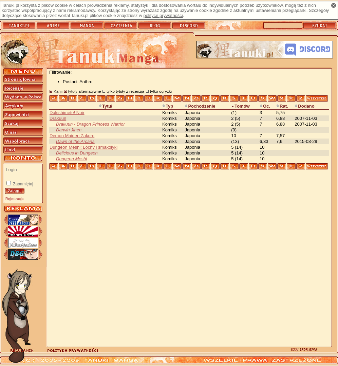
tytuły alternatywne (84, 91)
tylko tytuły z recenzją (125, 91)
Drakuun (58, 118)
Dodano (304, 106)
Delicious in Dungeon (77, 152)
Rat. (282, 106)
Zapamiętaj (22, 184)
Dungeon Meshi (71, 158)
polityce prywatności (163, 15)
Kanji (58, 91)
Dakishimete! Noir (67, 112)
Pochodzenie (200, 106)
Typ (167, 106)
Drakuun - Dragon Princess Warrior (90, 124)
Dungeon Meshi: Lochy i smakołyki (83, 147)
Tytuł (105, 106)
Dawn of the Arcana (75, 141)
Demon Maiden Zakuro (72, 135)
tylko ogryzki (161, 91)
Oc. (265, 106)
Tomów (240, 106)
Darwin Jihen (68, 129)
